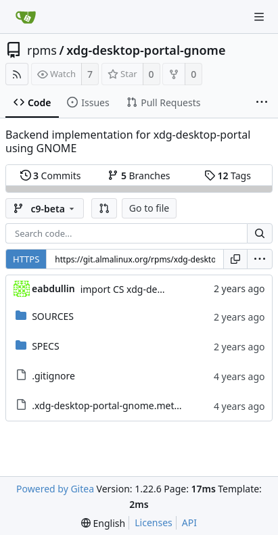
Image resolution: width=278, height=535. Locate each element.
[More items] (262, 103)
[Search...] (260, 233)
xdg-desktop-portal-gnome (145, 50)
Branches (139, 175)
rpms (42, 50)
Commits (50, 175)
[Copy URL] (235, 259)
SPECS (45, 346)
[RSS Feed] (16, 74)
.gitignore (53, 375)
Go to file (149, 208)
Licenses (153, 522)
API (189, 522)
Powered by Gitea (55, 488)
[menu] (260, 259)
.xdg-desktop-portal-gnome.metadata (116, 405)
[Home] (26, 17)
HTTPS (26, 259)
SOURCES (53, 316)
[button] (104, 208)
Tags (227, 175)
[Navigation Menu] (259, 17)
